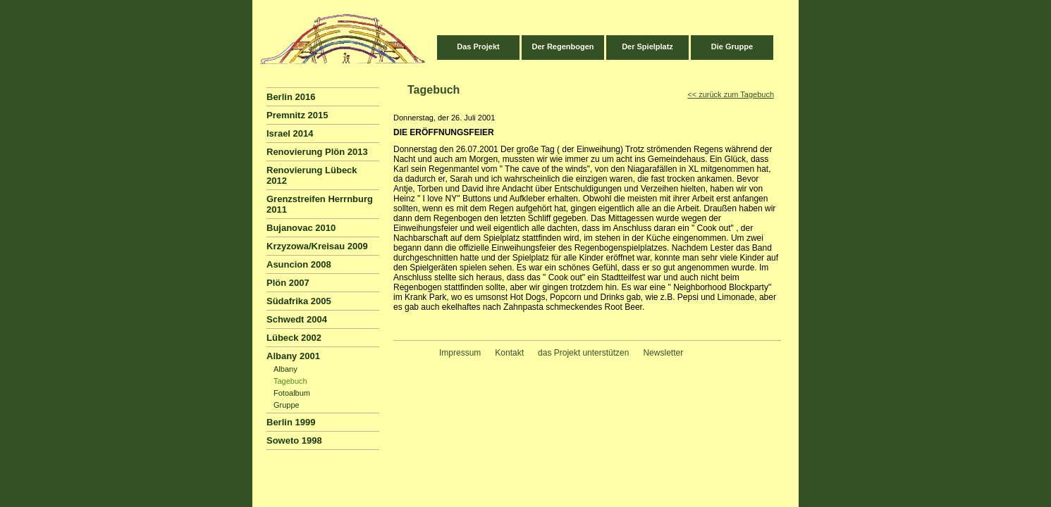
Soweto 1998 (294, 440)
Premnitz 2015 (297, 115)
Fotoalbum (291, 393)
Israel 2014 (290, 133)
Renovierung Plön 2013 (317, 151)
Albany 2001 (293, 356)
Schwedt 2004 (296, 319)
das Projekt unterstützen (583, 353)
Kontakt (509, 353)
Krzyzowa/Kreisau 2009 (317, 246)
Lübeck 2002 (293, 337)
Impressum (460, 353)
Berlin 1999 (290, 422)
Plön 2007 (287, 282)
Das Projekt (478, 46)
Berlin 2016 (290, 97)
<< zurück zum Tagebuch (730, 94)
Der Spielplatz (647, 46)
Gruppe (286, 405)
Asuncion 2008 (298, 264)
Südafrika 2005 (298, 301)
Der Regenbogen (562, 46)
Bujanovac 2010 (301, 228)
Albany (285, 369)
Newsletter (663, 353)
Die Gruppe (732, 46)
